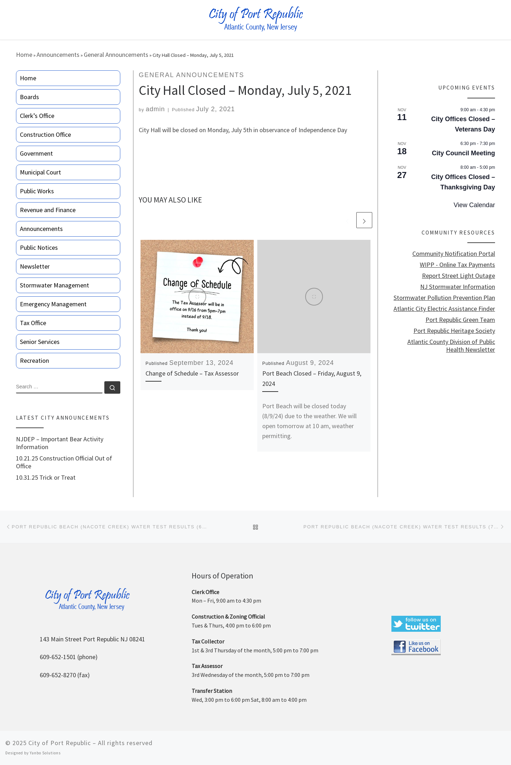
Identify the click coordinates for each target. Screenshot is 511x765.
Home (24, 54)
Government (36, 153)
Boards (29, 97)
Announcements (58, 54)
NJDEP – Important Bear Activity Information (59, 443)
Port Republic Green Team (460, 320)
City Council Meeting (463, 153)
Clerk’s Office (37, 116)
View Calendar (474, 205)
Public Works (37, 191)
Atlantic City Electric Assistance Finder (444, 309)
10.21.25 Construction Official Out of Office (64, 462)
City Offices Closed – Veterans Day (463, 124)
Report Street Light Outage (458, 276)
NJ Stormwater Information (457, 287)
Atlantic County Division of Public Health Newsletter (451, 346)
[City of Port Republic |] (255, 19)
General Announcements (116, 54)
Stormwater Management (54, 285)
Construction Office (45, 134)
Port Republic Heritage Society (454, 331)
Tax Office (33, 323)
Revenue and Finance (48, 210)
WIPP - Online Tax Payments (457, 265)
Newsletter (35, 266)
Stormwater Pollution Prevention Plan (444, 298)
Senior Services (40, 342)
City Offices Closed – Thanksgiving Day (463, 182)
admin (155, 109)
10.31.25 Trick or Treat (46, 477)
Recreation (34, 360)
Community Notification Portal (453, 254)
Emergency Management (53, 304)
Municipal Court (40, 172)
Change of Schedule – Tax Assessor (192, 373)
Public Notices (39, 247)
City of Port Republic (59, 743)
